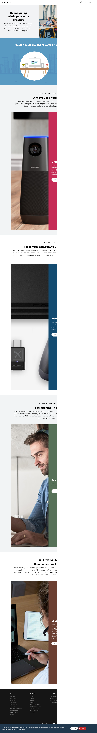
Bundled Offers (14, 712)
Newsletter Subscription (76, 702)
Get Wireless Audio (68, 68)
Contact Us (33, 712)
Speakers (12, 700)
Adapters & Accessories (16, 708)
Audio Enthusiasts (14, 710)
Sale (11, 716)
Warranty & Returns (35, 704)
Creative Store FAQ (35, 708)
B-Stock (12, 714)
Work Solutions (14, 704)
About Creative (54, 696)
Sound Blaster (13, 698)
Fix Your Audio (65, 64)
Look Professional (67, 60)
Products (32, 696)
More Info (74, 728)
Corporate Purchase (75, 706)
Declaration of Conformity (56, 702)
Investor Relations (54, 698)
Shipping (32, 702)
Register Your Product (75, 704)
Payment (32, 698)
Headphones (13, 702)
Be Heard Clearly (67, 73)
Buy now (56, 180)
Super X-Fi (12, 696)
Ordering (32, 700)
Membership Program (35, 706)
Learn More (67, 180)
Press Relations (54, 700)
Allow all (82, 728)
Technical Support (34, 710)
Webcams (12, 706)
